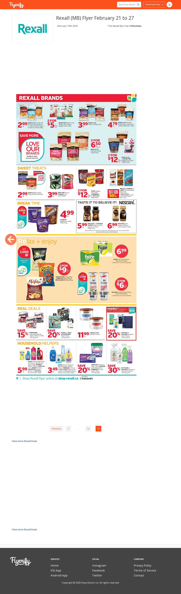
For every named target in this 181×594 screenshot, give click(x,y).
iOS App (56, 570)
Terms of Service (145, 570)
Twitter (97, 575)
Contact (139, 575)
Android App (59, 575)
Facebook (98, 570)
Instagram (99, 565)
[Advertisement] (76, 70)
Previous (56, 428)
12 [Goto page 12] (88, 428)
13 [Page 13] (98, 428)
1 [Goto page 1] (68, 428)
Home (55, 565)
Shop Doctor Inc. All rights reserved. (100, 582)
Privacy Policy (142, 565)
